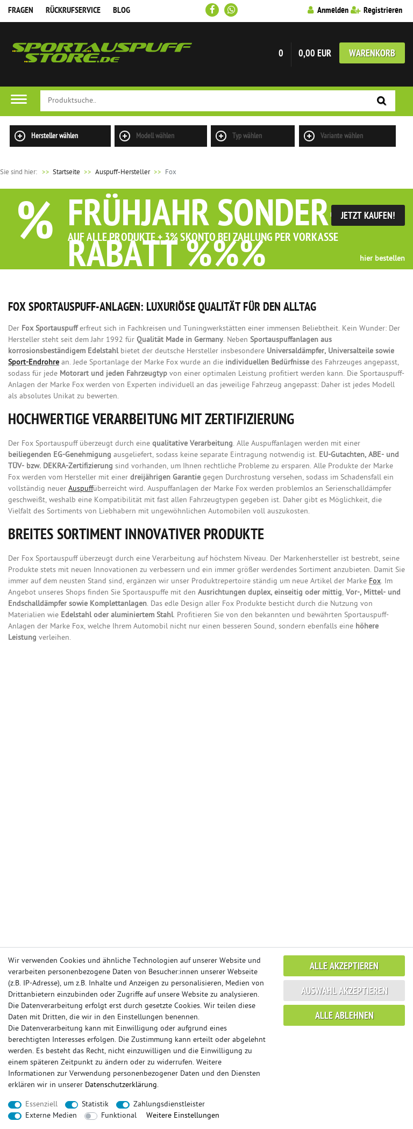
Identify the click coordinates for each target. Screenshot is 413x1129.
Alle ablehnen (344, 1016)
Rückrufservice (73, 10)
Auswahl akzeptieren (344, 991)
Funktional (119, 1116)
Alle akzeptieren (344, 967)
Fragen (20, 10)
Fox (375, 581)
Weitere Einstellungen (182, 1116)
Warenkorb (372, 54)
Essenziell (41, 1104)
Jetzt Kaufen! (368, 216)
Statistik (95, 1104)
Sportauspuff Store (102, 54)
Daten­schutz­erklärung (121, 1085)
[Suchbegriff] (217, 100)
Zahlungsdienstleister (169, 1104)
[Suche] (381, 101)
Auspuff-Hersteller (122, 172)
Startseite (59, 172)
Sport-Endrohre (33, 363)
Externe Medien (51, 1116)
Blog (121, 10)
